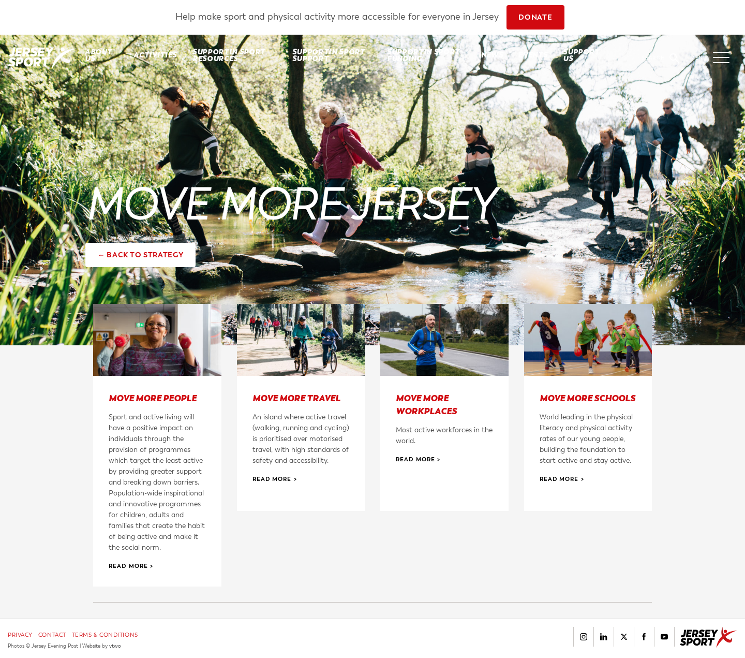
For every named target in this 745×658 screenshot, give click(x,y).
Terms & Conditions (105, 635)
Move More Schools (587, 397)
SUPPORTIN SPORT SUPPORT (328, 55)
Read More (128, 565)
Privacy (20, 635)
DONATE (535, 17)
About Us (98, 55)
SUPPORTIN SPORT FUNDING (423, 55)
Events (532, 55)
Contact (52, 635)
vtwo (115, 646)
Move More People (153, 397)
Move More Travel (296, 397)
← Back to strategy (141, 255)
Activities (155, 55)
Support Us (581, 55)
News (492, 55)
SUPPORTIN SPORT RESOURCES (228, 55)
